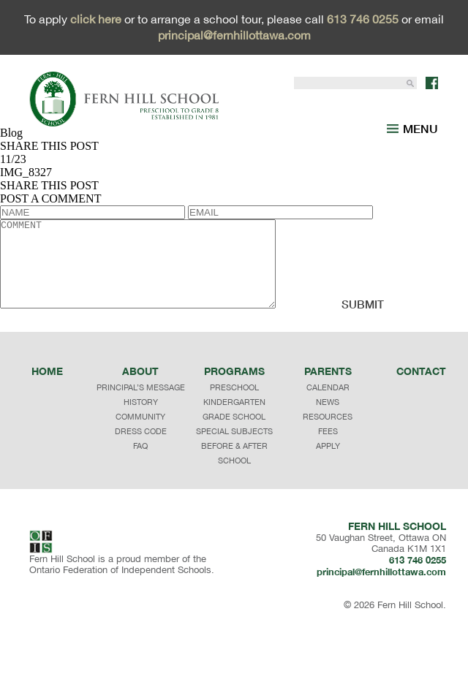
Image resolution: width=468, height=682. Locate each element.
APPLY (328, 492)
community (140, 463)
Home (47, 418)
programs (234, 418)
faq (140, 492)
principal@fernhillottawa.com (234, 35)
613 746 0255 (363, 19)
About (140, 418)
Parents (328, 418)
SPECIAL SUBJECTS (234, 478)
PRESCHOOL (234, 434)
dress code (141, 478)
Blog (11, 132)
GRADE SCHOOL (234, 463)
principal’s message (141, 434)
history (141, 448)
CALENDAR (328, 434)
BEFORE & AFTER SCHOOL (234, 500)
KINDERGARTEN (234, 448)
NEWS (327, 448)
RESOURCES (327, 463)
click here (95, 19)
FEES (328, 478)
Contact (421, 418)
